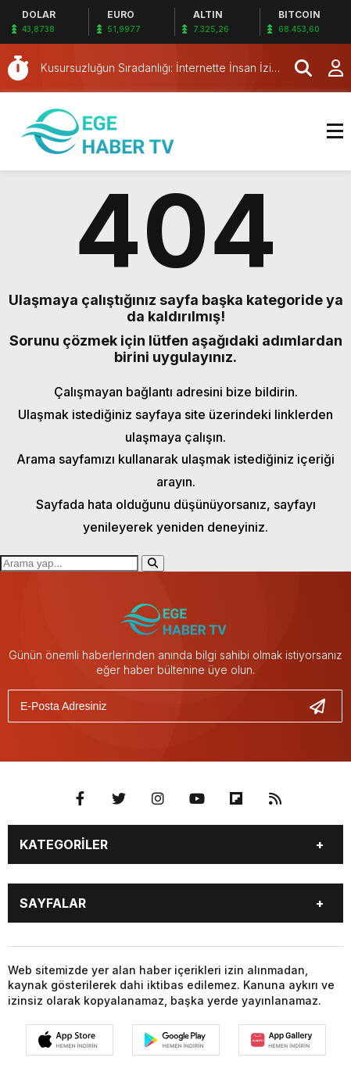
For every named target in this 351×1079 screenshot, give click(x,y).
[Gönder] (323, 706)
